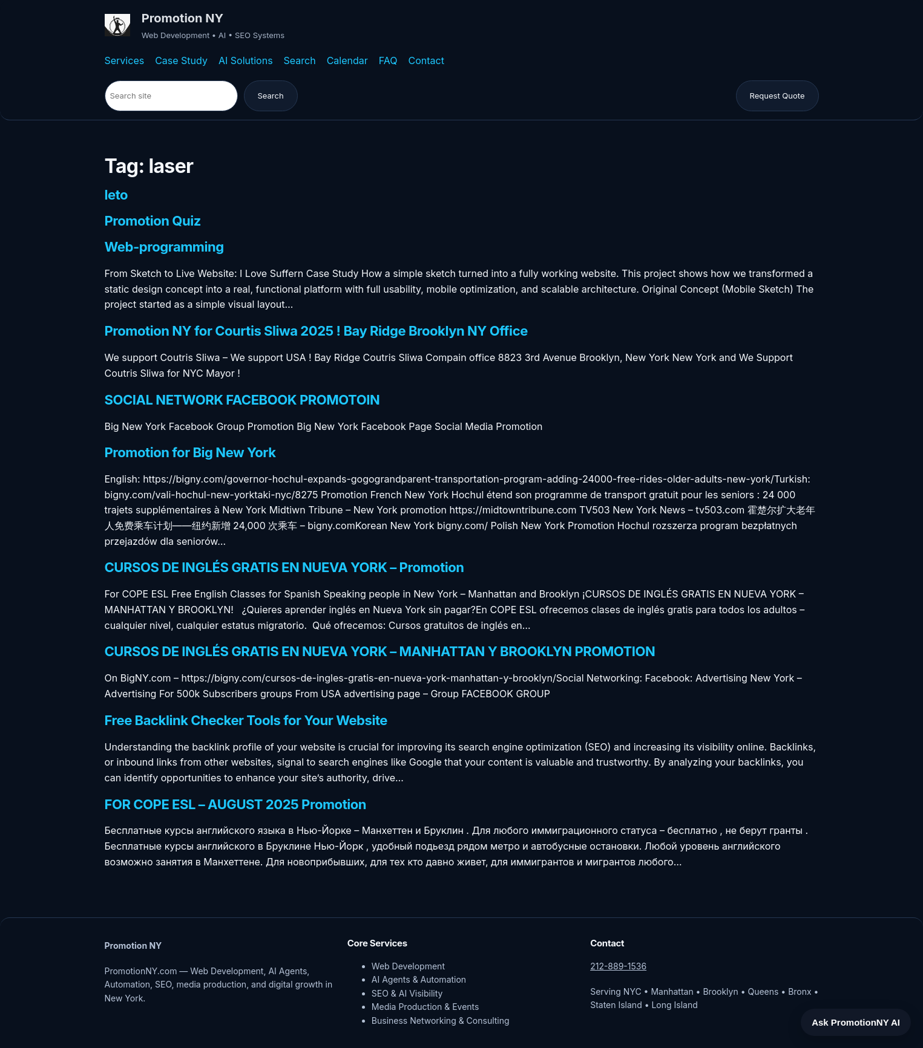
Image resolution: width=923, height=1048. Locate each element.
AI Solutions (245, 60)
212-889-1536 (618, 966)
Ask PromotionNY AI (856, 1022)
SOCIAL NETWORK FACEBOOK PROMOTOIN (242, 400)
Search (300, 60)
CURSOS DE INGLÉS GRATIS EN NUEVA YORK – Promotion (284, 568)
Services (125, 60)
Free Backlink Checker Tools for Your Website (246, 721)
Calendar (347, 60)
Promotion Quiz (153, 221)
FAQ (388, 60)
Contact (426, 60)
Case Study (181, 60)
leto (116, 195)
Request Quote (777, 95)
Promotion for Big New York (190, 453)
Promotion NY (182, 18)
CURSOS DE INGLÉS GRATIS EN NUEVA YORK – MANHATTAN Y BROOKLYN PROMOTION (380, 652)
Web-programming (164, 247)
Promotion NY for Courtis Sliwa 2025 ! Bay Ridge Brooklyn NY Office (316, 331)
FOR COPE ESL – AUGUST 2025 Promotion (236, 805)
